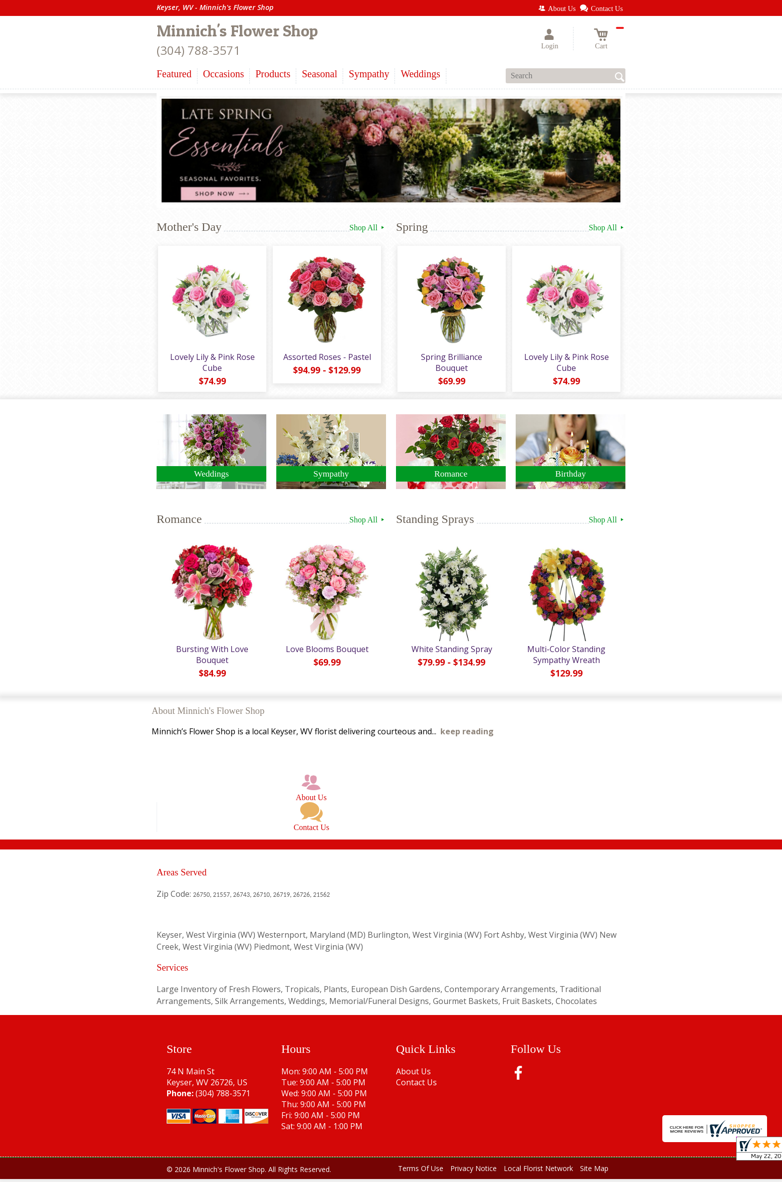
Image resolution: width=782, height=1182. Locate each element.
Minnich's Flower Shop (237, 30)
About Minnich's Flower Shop (208, 714)
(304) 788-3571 (198, 50)
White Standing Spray (450, 652)
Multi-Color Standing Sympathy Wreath (566, 658)
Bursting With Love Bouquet (212, 658)
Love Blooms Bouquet (326, 652)
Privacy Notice (473, 1172)
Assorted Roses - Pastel (326, 358)
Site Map (594, 1172)
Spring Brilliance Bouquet (451, 364)
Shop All (368, 227)
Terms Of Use (420, 1172)
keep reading (467, 734)
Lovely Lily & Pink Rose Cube (211, 364)
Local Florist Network (538, 1172)
